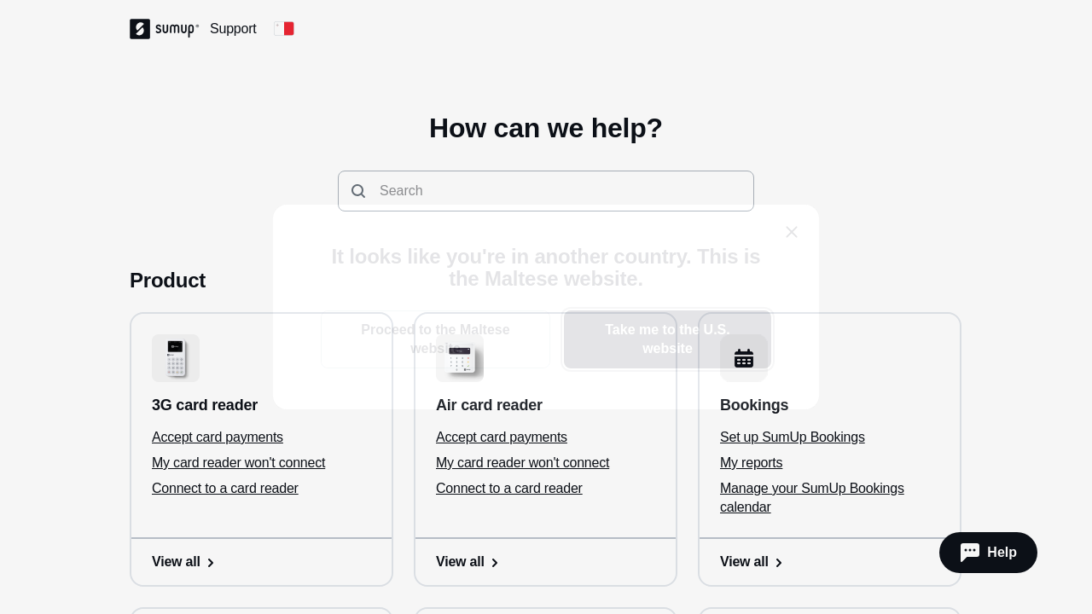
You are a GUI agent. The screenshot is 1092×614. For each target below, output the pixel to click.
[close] (791, 231)
